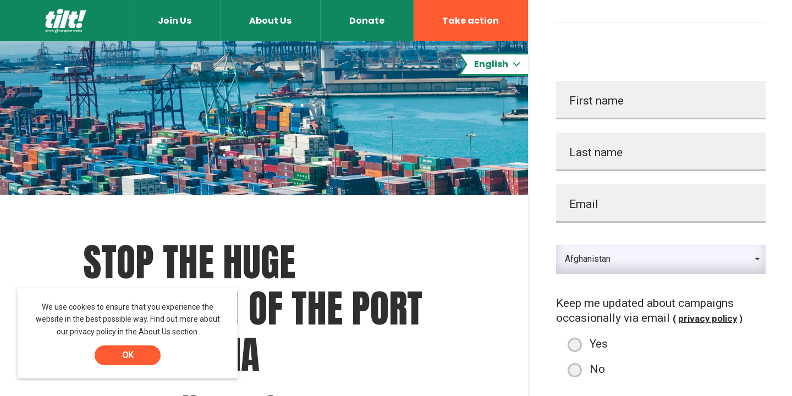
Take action (470, 20)
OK (127, 355)
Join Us (174, 20)
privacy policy (707, 318)
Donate (366, 20)
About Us (270, 20)
